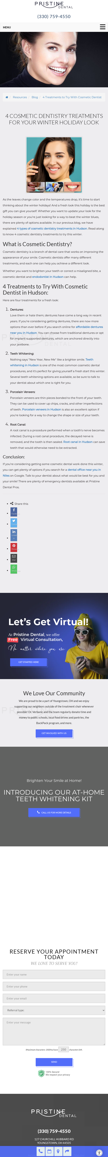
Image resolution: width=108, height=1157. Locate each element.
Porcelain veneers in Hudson (41, 409)
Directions (58, 1151)
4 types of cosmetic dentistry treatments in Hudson (52, 228)
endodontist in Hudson (47, 277)
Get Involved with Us (54, 733)
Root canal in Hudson (78, 442)
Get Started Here (28, 662)
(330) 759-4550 (54, 16)
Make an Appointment (49, 1151)
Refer (67, 1151)
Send (54, 1062)
